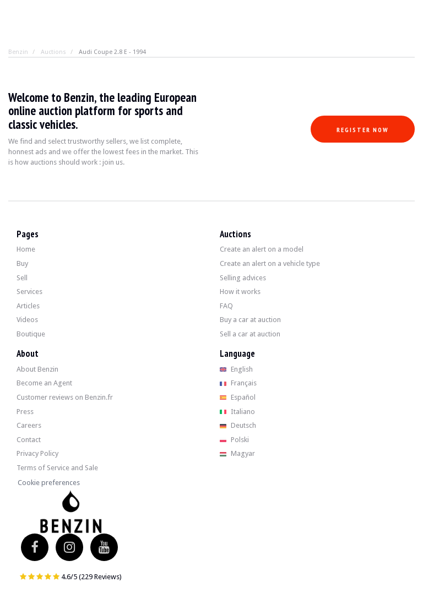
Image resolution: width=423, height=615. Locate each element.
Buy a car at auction (250, 319)
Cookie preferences (49, 482)
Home (26, 249)
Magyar (237, 453)
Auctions (53, 52)
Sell (22, 278)
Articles (28, 306)
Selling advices (243, 278)
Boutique (31, 334)
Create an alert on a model (261, 249)
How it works (240, 291)
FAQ (226, 306)
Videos (27, 319)
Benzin (18, 52)
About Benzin (37, 369)
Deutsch (238, 425)
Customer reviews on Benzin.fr (65, 397)
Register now (363, 130)
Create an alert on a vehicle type (270, 263)
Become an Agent (44, 383)
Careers (29, 425)
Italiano (237, 411)
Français (238, 383)
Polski (234, 440)
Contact (29, 440)
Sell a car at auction (250, 334)
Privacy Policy (37, 453)
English (236, 369)
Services (29, 291)
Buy (22, 263)
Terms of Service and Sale (57, 468)
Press (25, 411)
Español (238, 397)
